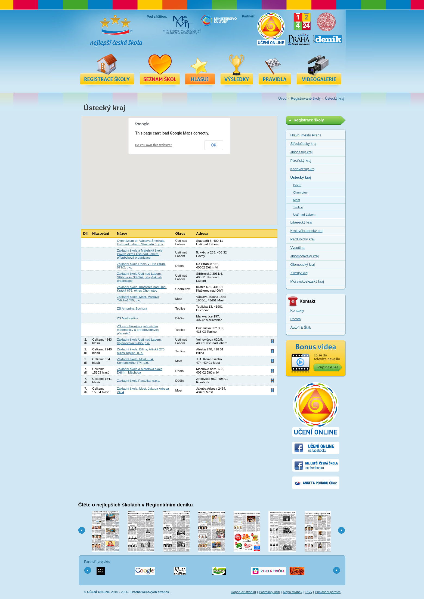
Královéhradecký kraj (306, 231)
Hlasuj (200, 68)
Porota (295, 319)
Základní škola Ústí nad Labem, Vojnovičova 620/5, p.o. (139, 341)
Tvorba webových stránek (149, 592)
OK (213, 145)
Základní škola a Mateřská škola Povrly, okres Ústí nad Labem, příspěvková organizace (139, 254)
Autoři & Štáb (300, 327)
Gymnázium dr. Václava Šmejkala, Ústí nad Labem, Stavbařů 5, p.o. (141, 242)
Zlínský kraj (299, 273)
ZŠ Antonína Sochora (132, 308)
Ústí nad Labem (304, 214)
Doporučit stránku (243, 592)
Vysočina (297, 248)
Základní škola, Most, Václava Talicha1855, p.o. (138, 298)
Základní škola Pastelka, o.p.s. (138, 380)
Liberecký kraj (301, 222)
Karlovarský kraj (302, 169)
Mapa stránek (292, 592)
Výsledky (237, 68)
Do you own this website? (153, 145)
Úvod (282, 98)
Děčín (297, 185)
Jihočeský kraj (301, 152)
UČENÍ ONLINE (98, 592)
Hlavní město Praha (305, 135)
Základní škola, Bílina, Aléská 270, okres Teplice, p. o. (141, 350)
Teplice (298, 207)
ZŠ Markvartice (127, 318)
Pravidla (275, 68)
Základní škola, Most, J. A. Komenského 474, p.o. (135, 360)
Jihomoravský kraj (304, 256)
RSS (308, 592)
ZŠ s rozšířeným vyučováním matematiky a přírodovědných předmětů (138, 329)
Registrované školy (160, 68)
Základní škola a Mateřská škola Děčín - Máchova (139, 370)
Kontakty (297, 310)
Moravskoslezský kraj (307, 281)
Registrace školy (107, 68)
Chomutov (300, 192)
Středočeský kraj (303, 144)
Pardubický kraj (302, 239)
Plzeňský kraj (300, 160)
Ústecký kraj (334, 98)
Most (296, 199)
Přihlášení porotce (328, 592)
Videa (319, 68)
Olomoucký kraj (302, 264)
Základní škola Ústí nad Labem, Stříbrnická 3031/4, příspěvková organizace (139, 277)
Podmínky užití (269, 592)
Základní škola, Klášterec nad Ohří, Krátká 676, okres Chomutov (142, 288)
